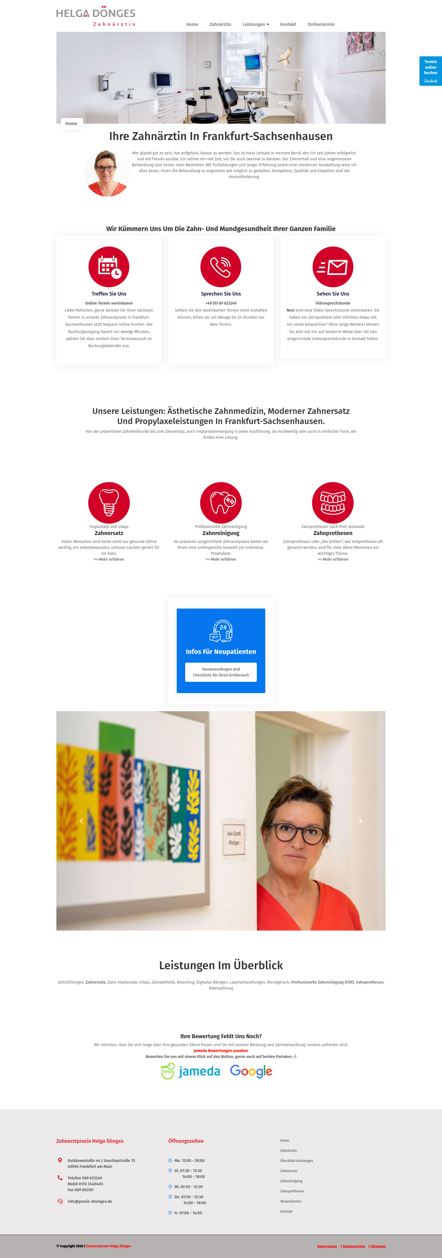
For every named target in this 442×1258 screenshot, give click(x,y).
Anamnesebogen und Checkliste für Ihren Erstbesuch (221, 672)
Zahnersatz (95, 982)
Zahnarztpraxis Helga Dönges (108, 1246)
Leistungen (256, 24)
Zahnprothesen (369, 982)
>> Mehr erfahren (109, 559)
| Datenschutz (352, 1246)
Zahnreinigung (291, 1181)
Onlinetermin (321, 24)
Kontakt (288, 24)
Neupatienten (291, 1201)
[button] (81, 821)
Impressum (327, 1246)
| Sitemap (377, 1246)
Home (192, 24)
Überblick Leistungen (296, 1161)
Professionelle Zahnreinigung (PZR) (322, 982)
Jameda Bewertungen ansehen (221, 1050)
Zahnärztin (220, 24)
